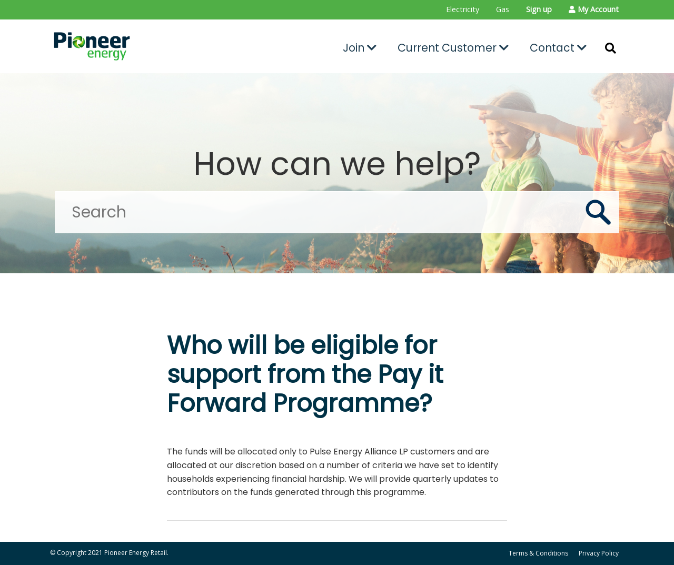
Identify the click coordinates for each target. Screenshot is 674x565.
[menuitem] (463, 9)
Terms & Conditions (538, 553)
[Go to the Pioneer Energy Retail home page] (140, 46)
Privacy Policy (599, 553)
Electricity (462, 9)
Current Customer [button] (453, 47)
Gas (502, 9)
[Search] (337, 212)
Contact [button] (558, 47)
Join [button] (359, 47)
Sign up (539, 9)
